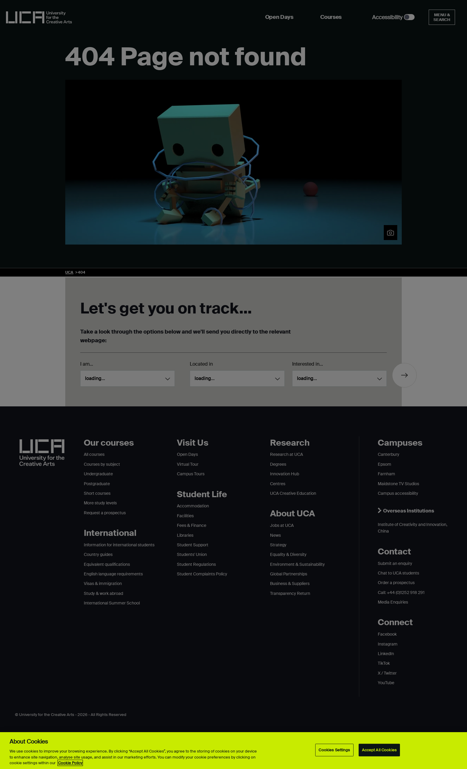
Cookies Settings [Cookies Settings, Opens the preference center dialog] (334, 750)
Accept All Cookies (379, 750)
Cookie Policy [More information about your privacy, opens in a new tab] (70, 762)
